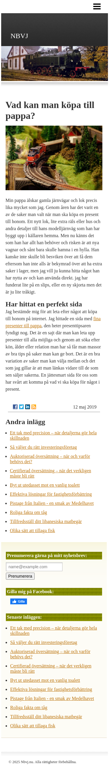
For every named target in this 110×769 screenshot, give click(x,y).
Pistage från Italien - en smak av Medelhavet (52, 503)
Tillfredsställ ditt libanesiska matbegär (46, 521)
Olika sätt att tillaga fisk (32, 530)
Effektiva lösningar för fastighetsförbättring (51, 494)
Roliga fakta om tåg (28, 512)
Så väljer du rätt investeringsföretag (43, 447)
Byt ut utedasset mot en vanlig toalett (45, 485)
